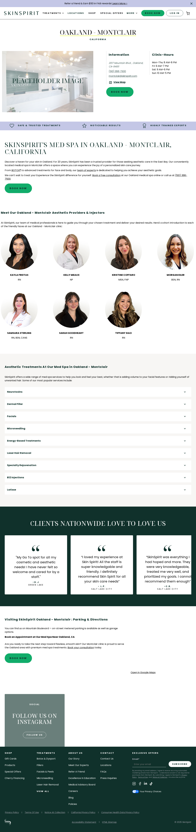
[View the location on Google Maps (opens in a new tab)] (117, 82)
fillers (40, 765)
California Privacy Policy (83, 812)
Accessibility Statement (84, 822)
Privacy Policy (12, 812)
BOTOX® (16, 170)
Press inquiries (108, 778)
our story (73, 758)
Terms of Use (143, 777)
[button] (191, 3)
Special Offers (13, 771)
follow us (35, 741)
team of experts (86, 170)
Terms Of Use (32, 812)
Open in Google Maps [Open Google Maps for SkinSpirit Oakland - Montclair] (143, 672)
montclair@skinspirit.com (123, 76)
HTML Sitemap (109, 822)
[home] (21, 13)
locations (105, 765)
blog (70, 797)
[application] (161, 644)
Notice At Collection (55, 812)
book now (153, 13)
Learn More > (119, 3)
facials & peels (45, 771)
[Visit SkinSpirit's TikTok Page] (151, 784)
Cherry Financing (14, 778)
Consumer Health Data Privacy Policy (120, 812)
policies (72, 804)
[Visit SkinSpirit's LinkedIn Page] (145, 784)
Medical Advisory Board (81, 784)
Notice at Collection (160, 777)
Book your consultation (81, 647)
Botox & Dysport (46, 758)
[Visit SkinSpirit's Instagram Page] (134, 784)
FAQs (103, 771)
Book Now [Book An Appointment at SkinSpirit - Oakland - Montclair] (120, 92)
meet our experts (78, 765)
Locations (76, 13)
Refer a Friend (76, 771)
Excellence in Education (82, 778)
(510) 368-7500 (117, 71)
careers (73, 791)
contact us (106, 758)
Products (10, 765)
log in (175, 13)
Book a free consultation (106, 175)
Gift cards (10, 758)
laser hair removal (48, 784)
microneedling (45, 778)
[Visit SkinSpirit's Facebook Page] (140, 784)
